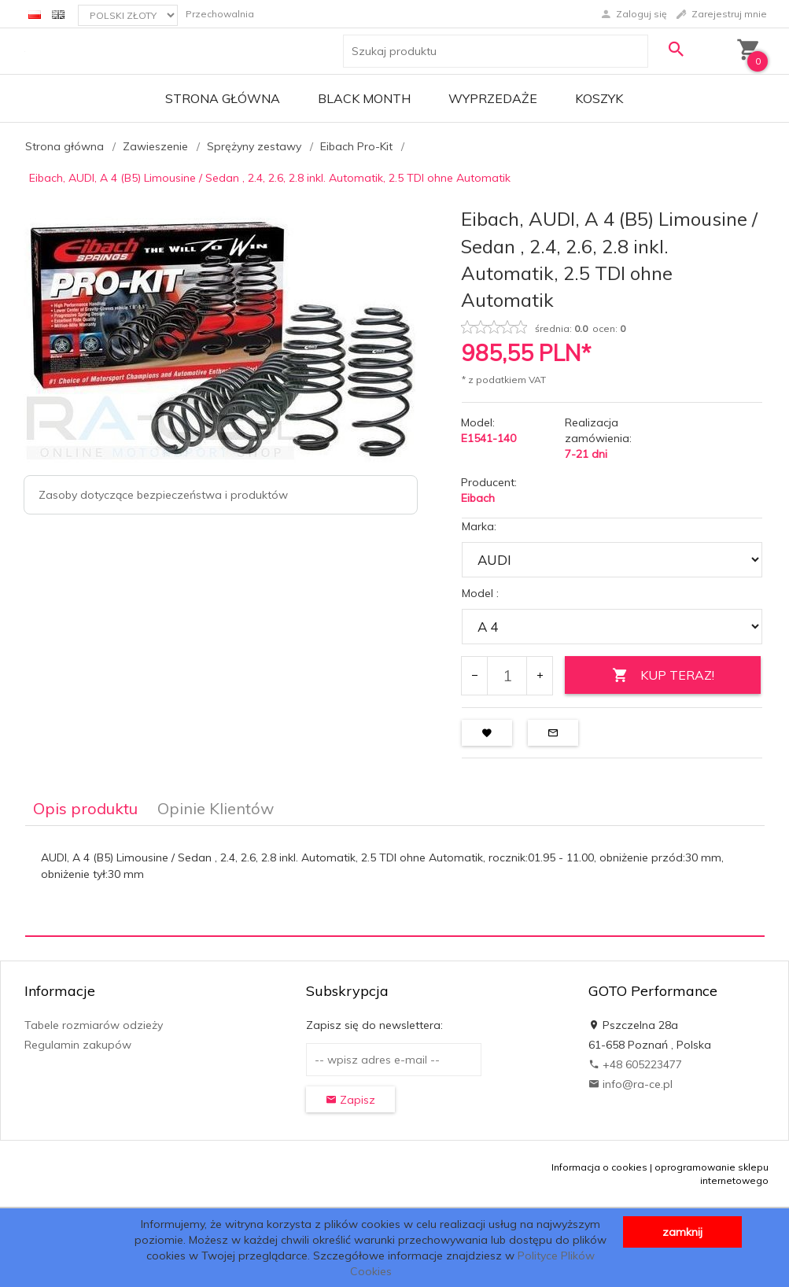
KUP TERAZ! (663, 675)
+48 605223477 (635, 1064)
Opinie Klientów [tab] (215, 808)
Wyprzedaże (492, 98)
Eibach (478, 498)
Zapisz (350, 1100)
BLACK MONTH (364, 98)
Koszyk (599, 98)
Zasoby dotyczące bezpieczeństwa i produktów (163, 495)
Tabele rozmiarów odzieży (93, 1025)
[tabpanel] (395, 880)
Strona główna (222, 98)
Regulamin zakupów (77, 1045)
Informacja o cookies (599, 1167)
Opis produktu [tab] (85, 808)
